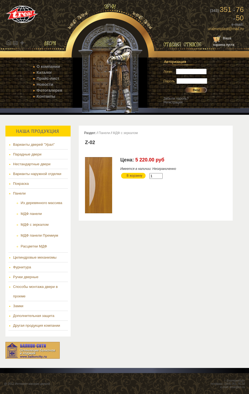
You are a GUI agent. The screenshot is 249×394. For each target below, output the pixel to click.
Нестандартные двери (32, 164)
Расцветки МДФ (34, 246)
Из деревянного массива (41, 203)
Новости (45, 84)
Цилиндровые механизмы (34, 257)
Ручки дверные (25, 277)
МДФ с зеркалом (35, 225)
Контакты (46, 96)
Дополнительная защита (33, 316)
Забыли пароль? (176, 98)
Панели (19, 193)
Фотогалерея (49, 90)
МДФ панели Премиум (39, 235)
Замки (18, 306)
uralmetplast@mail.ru (226, 29)
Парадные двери (27, 154)
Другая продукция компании (36, 325)
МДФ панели (31, 214)
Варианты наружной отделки (37, 174)
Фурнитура (22, 267)
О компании (48, 66)
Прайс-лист (48, 78)
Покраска (21, 184)
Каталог (44, 72)
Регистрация (172, 102)
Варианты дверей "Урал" (34, 144)
